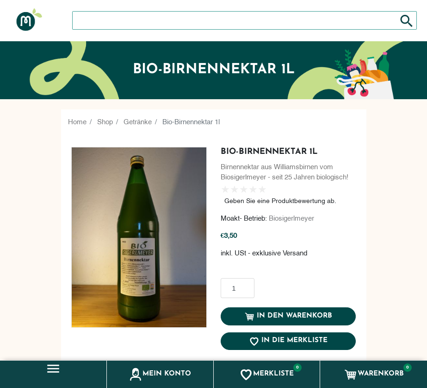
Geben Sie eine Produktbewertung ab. (280, 200)
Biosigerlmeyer (291, 217)
